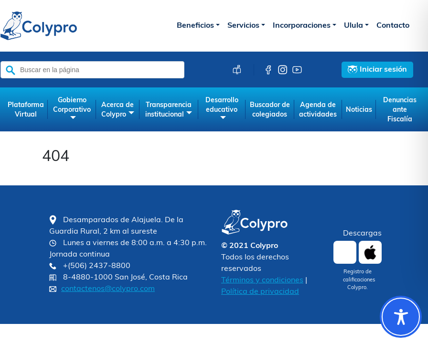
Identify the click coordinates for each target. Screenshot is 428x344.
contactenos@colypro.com (108, 289)
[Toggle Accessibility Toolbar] (401, 317)
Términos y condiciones (262, 280)
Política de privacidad (260, 292)
